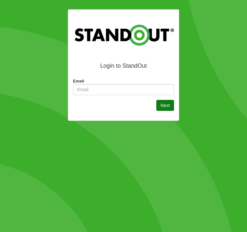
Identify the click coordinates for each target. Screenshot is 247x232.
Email (78, 81)
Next (165, 105)
